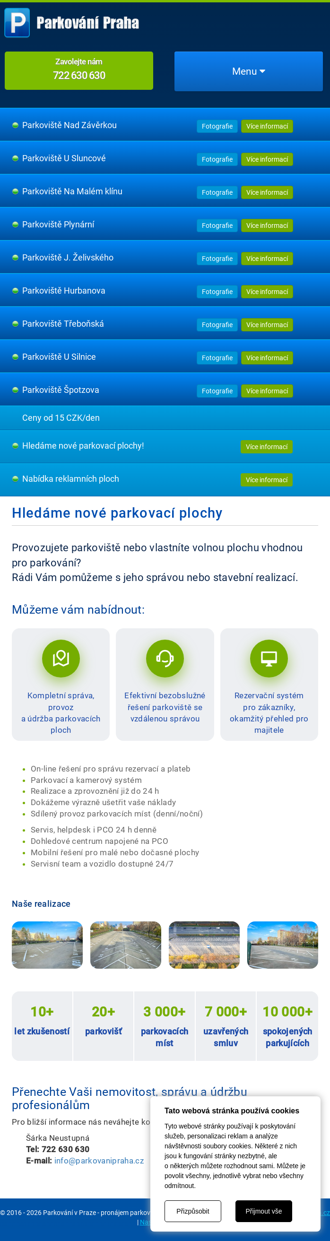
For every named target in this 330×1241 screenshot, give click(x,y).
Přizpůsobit (192, 1211)
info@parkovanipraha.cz (99, 1160)
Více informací (267, 126)
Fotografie (217, 126)
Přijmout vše (263, 1211)
